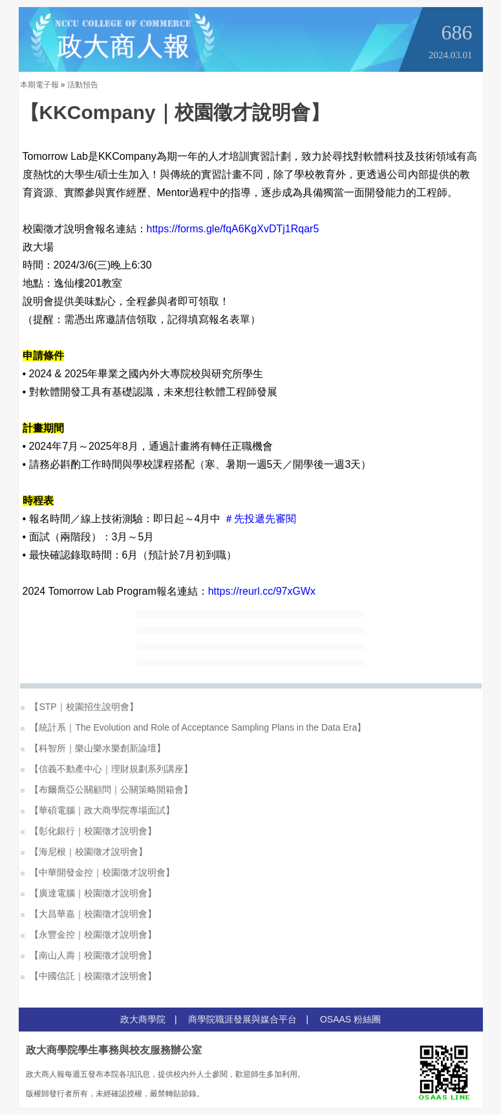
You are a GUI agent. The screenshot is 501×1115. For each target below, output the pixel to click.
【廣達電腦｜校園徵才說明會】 (89, 893)
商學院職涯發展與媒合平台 (242, 1019)
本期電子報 (39, 84)
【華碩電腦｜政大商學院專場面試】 (98, 810)
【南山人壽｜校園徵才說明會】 (89, 955)
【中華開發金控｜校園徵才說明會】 (98, 872)
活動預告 (82, 84)
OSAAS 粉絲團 (350, 1019)
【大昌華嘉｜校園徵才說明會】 (89, 914)
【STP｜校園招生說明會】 (79, 706)
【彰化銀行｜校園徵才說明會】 (89, 831)
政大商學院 (142, 1019)
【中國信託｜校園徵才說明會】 (89, 976)
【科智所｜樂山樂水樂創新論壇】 (93, 748)
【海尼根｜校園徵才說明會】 (84, 851)
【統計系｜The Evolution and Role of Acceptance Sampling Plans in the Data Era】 (194, 727)
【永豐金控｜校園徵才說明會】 (89, 934)
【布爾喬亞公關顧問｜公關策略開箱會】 (107, 789)
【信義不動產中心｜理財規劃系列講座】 (107, 769)
